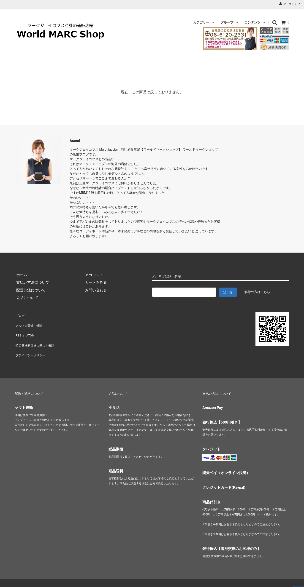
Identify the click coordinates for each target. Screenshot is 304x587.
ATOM (29, 330)
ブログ (20, 314)
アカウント (290, 4)
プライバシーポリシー (33, 345)
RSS (18, 330)
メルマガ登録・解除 (31, 322)
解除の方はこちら (257, 292)
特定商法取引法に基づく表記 (38, 338)
